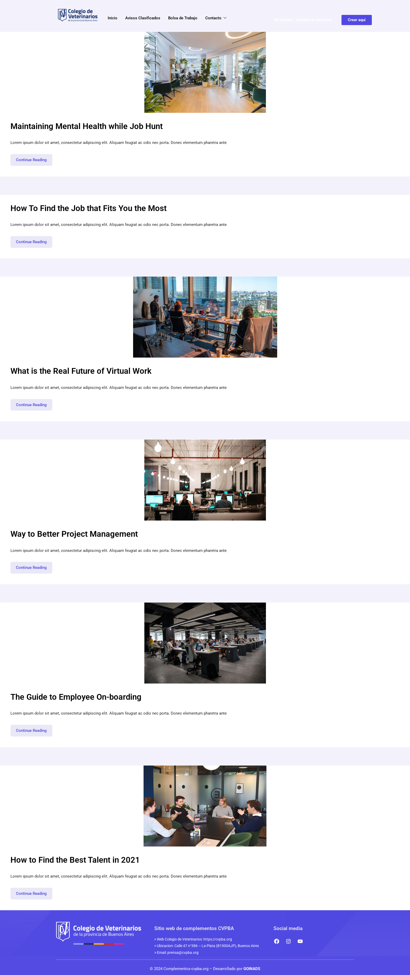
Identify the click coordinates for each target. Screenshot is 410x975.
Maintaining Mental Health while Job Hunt (86, 126)
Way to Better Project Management (74, 534)
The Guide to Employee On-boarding (75, 697)
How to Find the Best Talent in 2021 (75, 860)
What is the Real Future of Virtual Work (80, 371)
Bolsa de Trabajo (182, 18)
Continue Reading (34, 158)
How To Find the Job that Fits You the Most (88, 208)
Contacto (216, 18)
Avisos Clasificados (142, 18)
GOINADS (251, 968)
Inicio (112, 18)
